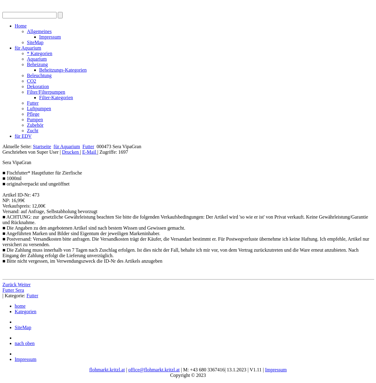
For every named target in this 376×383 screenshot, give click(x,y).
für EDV (23, 136)
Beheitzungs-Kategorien (63, 70)
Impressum (50, 36)
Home (21, 25)
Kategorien (25, 311)
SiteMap (35, 42)
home (20, 306)
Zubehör (35, 125)
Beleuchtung (39, 75)
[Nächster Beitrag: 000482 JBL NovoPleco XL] (24, 284)
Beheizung (37, 64)
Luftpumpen (39, 108)
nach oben (25, 343)
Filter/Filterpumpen (46, 92)
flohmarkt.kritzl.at (107, 369)
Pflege (33, 114)
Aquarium (37, 59)
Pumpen (35, 119)
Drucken (71, 152)
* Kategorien (39, 53)
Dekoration (38, 86)
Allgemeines (39, 31)
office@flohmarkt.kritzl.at (154, 369)
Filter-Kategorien (56, 97)
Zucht (32, 130)
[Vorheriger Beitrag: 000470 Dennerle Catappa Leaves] (10, 284)
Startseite (42, 146)
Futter (33, 103)
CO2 (31, 81)
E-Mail (89, 152)
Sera (19, 290)
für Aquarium (28, 48)
